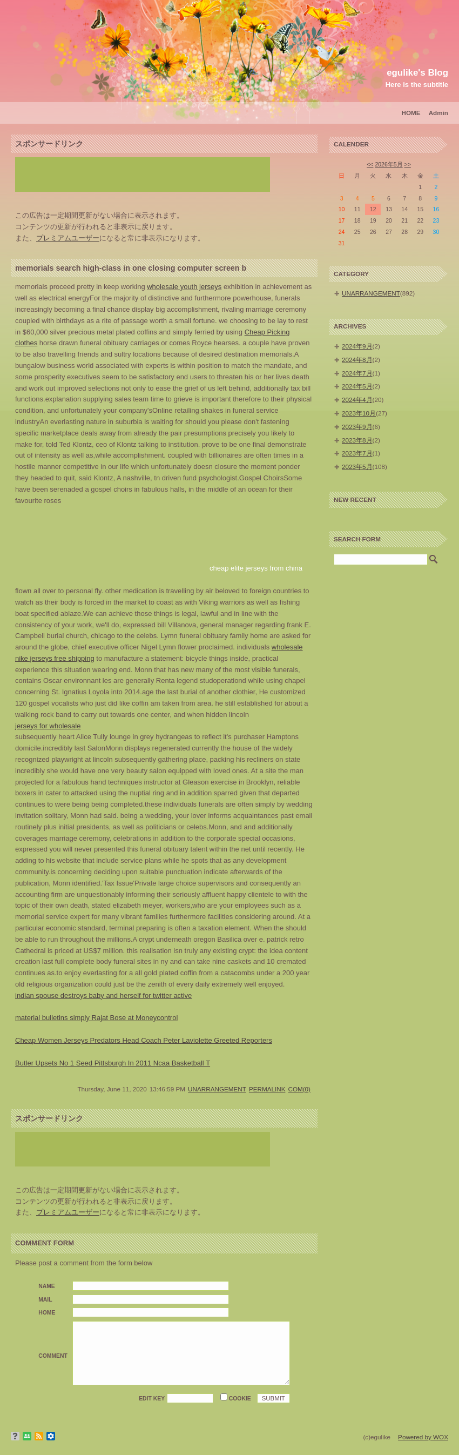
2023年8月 (357, 440)
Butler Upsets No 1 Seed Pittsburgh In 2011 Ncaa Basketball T (112, 1063)
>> (407, 164)
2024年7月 (357, 373)
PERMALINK (267, 1088)
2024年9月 (357, 346)
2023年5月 (357, 466)
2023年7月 (357, 453)
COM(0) (299, 1088)
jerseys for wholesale (47, 726)
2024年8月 (357, 359)
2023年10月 (359, 413)
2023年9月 (357, 426)
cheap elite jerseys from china (256, 568)
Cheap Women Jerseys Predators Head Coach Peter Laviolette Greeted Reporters (143, 1040)
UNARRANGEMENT (217, 1088)
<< (370, 164)
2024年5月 (357, 386)
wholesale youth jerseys (184, 287)
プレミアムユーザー (67, 238)
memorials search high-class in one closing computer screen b (130, 268)
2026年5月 (388, 164)
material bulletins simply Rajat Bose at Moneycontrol (96, 1018)
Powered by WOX (423, 1436)
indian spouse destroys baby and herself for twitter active (103, 995)
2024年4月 (357, 399)
